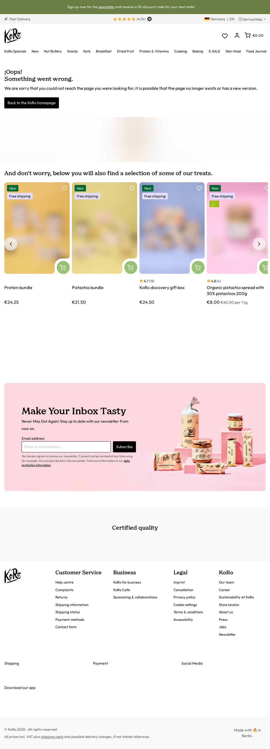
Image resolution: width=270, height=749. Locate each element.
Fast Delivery (17, 19)
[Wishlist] (224, 35)
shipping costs (52, 736)
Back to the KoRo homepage (32, 102)
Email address (33, 438)
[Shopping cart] (254, 35)
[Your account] (236, 35)
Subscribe (124, 446)
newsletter (106, 7)
